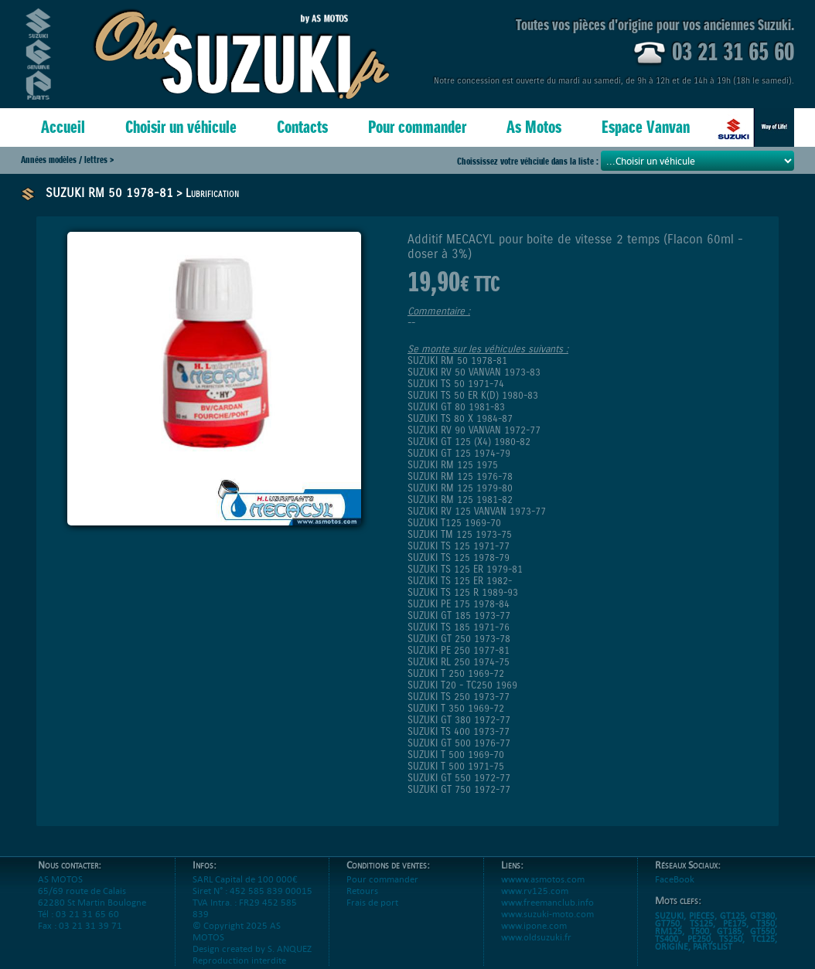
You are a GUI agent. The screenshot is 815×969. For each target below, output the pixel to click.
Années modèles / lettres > (67, 159)
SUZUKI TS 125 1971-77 (459, 546)
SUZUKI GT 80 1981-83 (456, 407)
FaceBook (674, 890)
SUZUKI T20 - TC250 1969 (462, 685)
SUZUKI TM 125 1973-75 (460, 534)
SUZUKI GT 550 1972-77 (459, 778)
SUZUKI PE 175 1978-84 (459, 604)
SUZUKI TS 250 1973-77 (459, 696)
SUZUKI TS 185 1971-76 (459, 627)
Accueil (63, 127)
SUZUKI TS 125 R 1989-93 (463, 592)
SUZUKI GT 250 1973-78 (459, 638)
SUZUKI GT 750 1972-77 (459, 789)
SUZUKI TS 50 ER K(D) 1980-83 (473, 395)
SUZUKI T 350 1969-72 (456, 708)
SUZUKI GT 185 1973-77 (459, 615)
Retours (362, 902)
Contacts (302, 127)
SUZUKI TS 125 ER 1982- (460, 580)
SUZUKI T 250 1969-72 (456, 673)
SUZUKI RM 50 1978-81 (109, 192)
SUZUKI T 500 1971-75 (456, 766)
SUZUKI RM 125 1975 (453, 465)
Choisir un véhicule (181, 127)
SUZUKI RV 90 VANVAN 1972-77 (474, 430)
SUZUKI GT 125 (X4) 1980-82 (469, 441)
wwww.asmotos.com (543, 890)
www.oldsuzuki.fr (536, 948)
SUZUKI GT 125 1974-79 (459, 453)
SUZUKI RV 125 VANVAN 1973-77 (477, 511)
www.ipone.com (534, 937)
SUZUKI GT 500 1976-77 (459, 743)
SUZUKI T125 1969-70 (454, 523)
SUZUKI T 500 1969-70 (456, 754)
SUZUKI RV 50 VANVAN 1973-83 (474, 372)
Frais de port (372, 914)
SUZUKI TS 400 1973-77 (459, 731)
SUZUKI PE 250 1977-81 (459, 650)
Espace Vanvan (646, 127)
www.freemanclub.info (547, 914)
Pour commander (417, 127)
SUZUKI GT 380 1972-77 (459, 720)
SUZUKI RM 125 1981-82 (460, 499)
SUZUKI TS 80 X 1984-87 (460, 418)
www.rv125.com (534, 902)
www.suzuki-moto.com (547, 925)
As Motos (533, 127)
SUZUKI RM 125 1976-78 (460, 476)
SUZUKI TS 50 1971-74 (456, 383)
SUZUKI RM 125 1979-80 (460, 488)
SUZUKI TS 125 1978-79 (459, 557)
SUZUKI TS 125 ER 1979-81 (465, 569)
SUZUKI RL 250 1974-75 (459, 662)
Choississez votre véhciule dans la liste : (529, 161)
